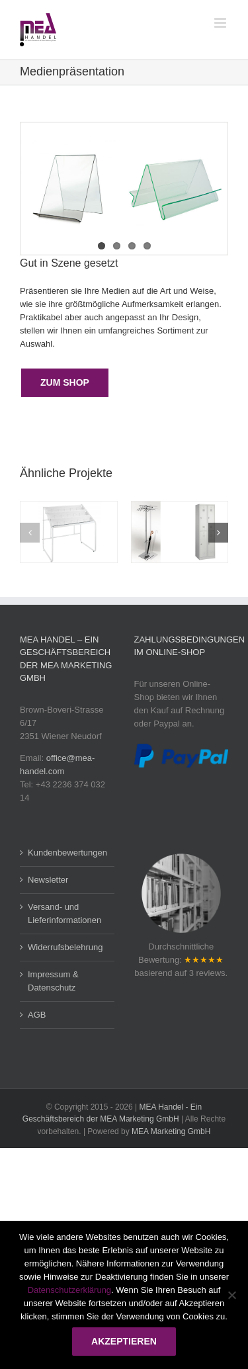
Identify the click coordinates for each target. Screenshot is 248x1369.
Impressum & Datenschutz (53, 981)
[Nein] (231, 1295)
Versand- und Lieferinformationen (64, 913)
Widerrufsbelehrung (65, 947)
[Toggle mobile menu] (221, 23)
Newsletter (48, 880)
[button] (30, 533)
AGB (37, 1015)
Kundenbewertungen (67, 853)
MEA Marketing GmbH (171, 1131)
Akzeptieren (124, 1341)
